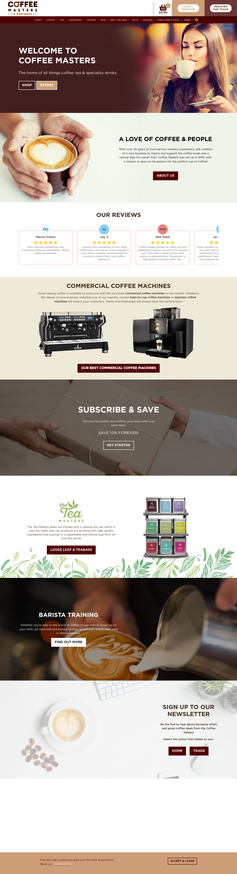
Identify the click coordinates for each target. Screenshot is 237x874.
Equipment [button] (75, 20)
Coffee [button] (50, 20)
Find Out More (68, 642)
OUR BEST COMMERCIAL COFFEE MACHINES (118, 368)
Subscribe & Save (168, 20)
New (103, 20)
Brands (148, 20)
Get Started (118, 445)
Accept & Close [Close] (182, 861)
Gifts (135, 20)
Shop (38, 20)
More (187, 20)
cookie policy (63, 863)
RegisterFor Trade (220, 8)
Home (177, 751)
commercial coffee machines (144, 293)
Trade (199, 751)
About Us (165, 175)
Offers (91, 20)
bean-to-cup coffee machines (150, 297)
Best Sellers (119, 20)
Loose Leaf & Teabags (71, 550)
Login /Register (188, 8)
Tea (62, 20)
